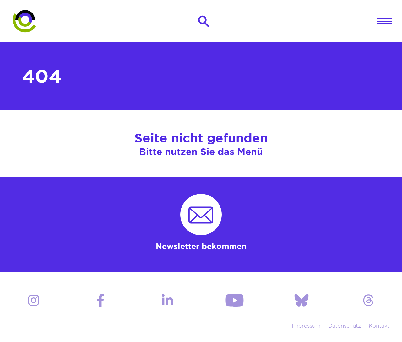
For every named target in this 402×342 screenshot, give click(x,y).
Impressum (306, 329)
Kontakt (380, 329)
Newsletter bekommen (201, 249)
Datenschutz (345, 329)
